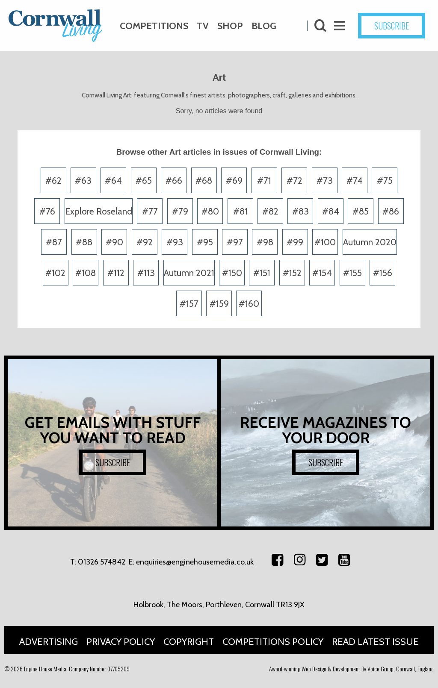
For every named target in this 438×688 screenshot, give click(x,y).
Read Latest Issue (375, 641)
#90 (114, 242)
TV (203, 26)
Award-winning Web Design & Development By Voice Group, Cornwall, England (351, 668)
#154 (322, 273)
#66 (174, 180)
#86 (390, 211)
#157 (189, 303)
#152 (292, 273)
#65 (144, 180)
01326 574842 (101, 562)
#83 (300, 211)
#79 (180, 211)
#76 (47, 211)
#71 (264, 180)
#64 (113, 180)
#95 (205, 242)
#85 (360, 211)
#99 (295, 242)
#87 (54, 242)
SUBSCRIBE (391, 25)
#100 (325, 242)
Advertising (48, 641)
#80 (210, 211)
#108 (85, 273)
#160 (249, 303)
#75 (385, 180)
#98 (265, 242)
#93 (174, 242)
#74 (354, 180)
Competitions (154, 26)
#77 (150, 211)
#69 (234, 180)
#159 (219, 303)
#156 (382, 273)
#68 (203, 180)
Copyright (188, 641)
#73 (325, 180)
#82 (270, 211)
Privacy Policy (120, 641)
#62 (53, 180)
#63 (83, 180)
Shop (230, 26)
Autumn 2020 (370, 242)
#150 (232, 273)
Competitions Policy (272, 641)
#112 (115, 273)
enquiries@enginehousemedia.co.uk (195, 562)
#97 (235, 242)
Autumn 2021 (189, 273)
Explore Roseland (98, 211)
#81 (240, 211)
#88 (84, 242)
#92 (144, 242)
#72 (294, 180)
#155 (352, 273)
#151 (261, 273)
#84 (330, 211)
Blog (264, 26)
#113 (146, 273)
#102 (55, 273)
